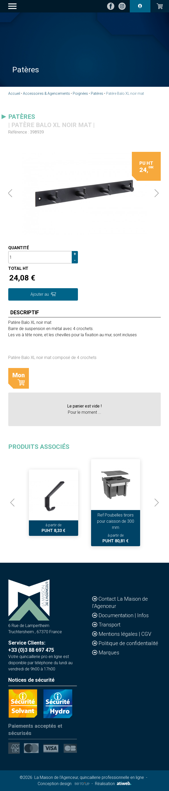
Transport (109, 625)
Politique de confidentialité (128, 643)
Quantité (18, 247)
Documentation (117, 615)
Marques (109, 652)
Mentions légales (119, 634)
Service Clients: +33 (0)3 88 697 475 (31, 646)
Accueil (14, 93)
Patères (97, 93)
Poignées (80, 93)
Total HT (18, 268)
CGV (146, 634)
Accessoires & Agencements (46, 93)
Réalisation (113, 783)
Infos (143, 615)
